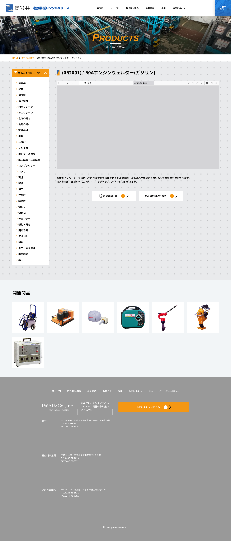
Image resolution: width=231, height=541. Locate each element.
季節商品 (23, 254)
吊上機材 (23, 101)
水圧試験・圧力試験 (29, 159)
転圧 (20, 259)
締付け (22, 201)
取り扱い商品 (132, 8)
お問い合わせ (179, 8)
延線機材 (23, 130)
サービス (114, 8)
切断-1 (21, 206)
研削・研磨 (24, 224)
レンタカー (24, 148)
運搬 (20, 183)
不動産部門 (223, 8)
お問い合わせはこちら (153, 407)
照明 (20, 242)
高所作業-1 (24, 118)
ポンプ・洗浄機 (26, 154)
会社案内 (150, 8)
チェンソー (24, 218)
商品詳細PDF (114, 196)
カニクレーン (25, 112)
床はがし (23, 236)
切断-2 (21, 212)
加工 (20, 189)
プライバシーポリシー (169, 391)
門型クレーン (25, 106)
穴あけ (22, 195)
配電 (20, 89)
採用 (163, 8)
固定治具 (23, 230)
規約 (150, 391)
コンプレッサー (26, 165)
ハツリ (22, 171)
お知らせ (107, 391)
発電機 (22, 83)
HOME (100, 8)
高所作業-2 (24, 124)
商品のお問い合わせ (161, 196)
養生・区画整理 (26, 248)
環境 (20, 177)
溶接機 (22, 95)
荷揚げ (22, 142)
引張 (20, 136)
